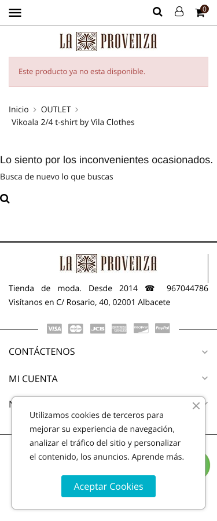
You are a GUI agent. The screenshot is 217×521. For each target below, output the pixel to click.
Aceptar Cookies (108, 486)
